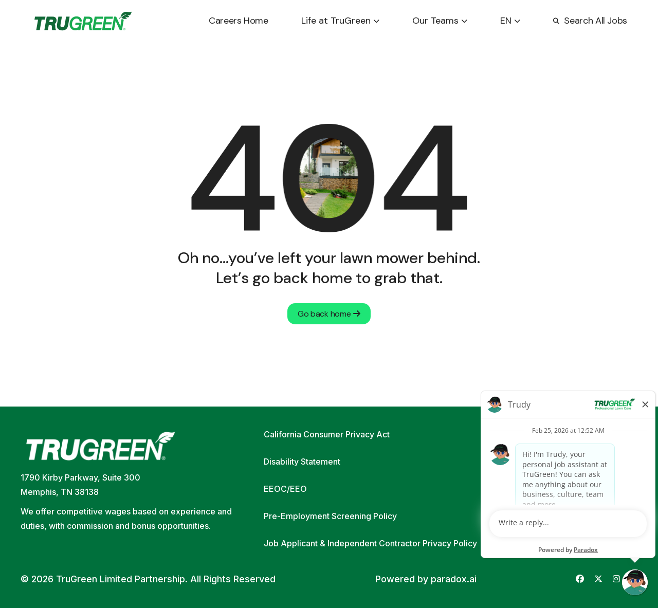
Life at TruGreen (340, 20)
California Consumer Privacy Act (327, 434)
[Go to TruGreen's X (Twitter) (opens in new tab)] (598, 579)
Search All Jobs (590, 20)
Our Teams (439, 20)
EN (510, 20)
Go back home (329, 313)
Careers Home (238, 20)
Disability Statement (302, 461)
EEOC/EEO (285, 489)
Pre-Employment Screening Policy (330, 516)
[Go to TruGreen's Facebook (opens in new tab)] (580, 579)
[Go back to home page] (83, 21)
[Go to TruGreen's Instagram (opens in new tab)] (616, 579)
